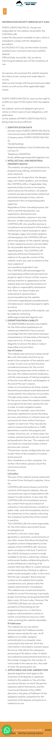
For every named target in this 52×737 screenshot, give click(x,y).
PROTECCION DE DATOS (30, 733)
